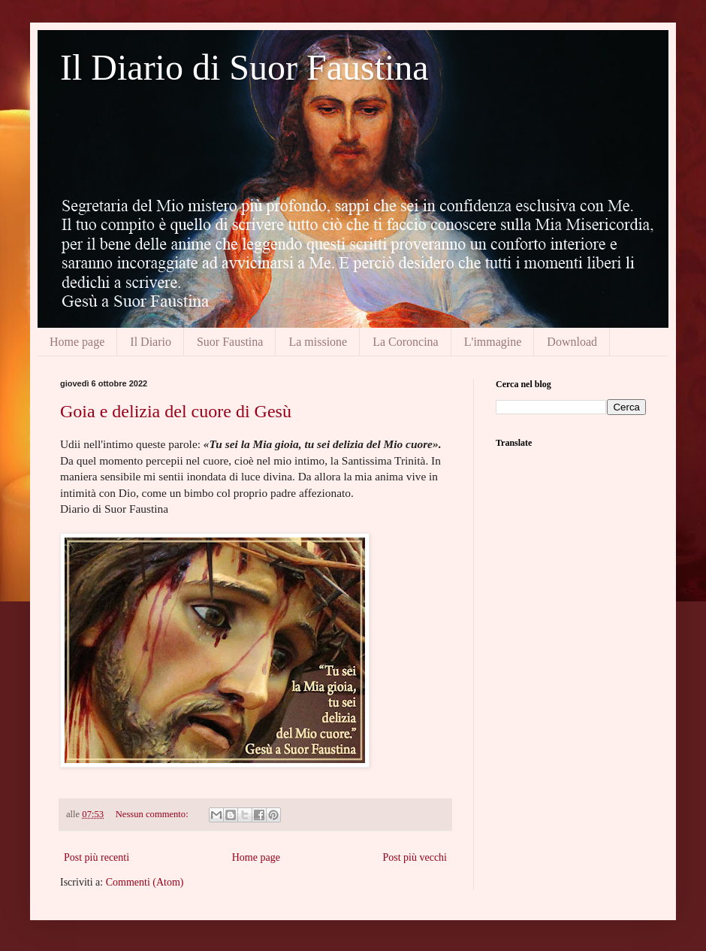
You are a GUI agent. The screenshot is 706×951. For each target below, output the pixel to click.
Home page (77, 341)
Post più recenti (96, 857)
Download (572, 341)
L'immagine (493, 341)
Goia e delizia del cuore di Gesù (175, 411)
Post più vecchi (414, 857)
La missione (317, 341)
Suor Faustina (230, 341)
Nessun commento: (153, 814)
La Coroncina (406, 341)
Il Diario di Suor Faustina (244, 67)
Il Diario (150, 341)
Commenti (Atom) (145, 882)
